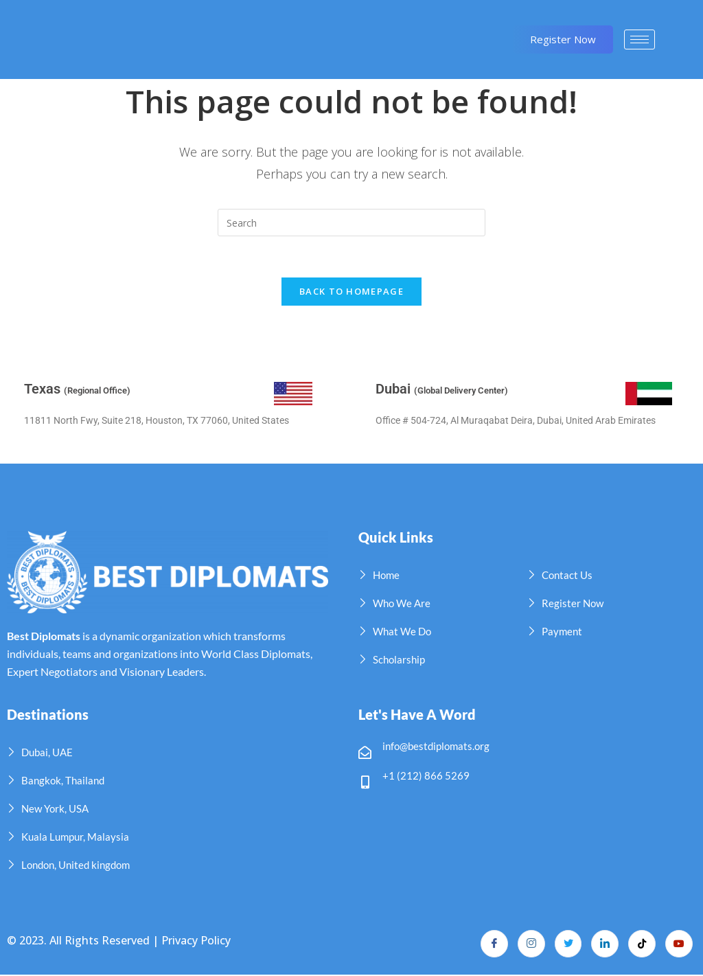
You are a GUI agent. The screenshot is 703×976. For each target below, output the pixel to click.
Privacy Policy (196, 941)
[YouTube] (679, 945)
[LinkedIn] (605, 945)
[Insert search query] (351, 222)
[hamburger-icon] (639, 39)
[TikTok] (642, 945)
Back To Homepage (351, 292)
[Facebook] (493, 945)
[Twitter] (567, 945)
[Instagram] (530, 945)
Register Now (563, 39)
